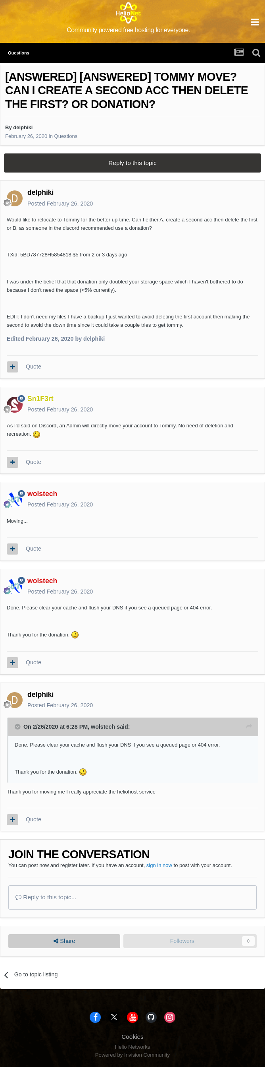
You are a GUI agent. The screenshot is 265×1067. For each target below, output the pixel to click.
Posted (60, 203)
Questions (66, 136)
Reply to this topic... (46, 897)
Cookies (132, 1036)
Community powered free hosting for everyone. (128, 30)
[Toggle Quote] (18, 727)
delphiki (23, 127)
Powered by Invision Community (132, 1055)
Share (64, 941)
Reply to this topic (132, 162)
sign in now (159, 865)
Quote (33, 366)
